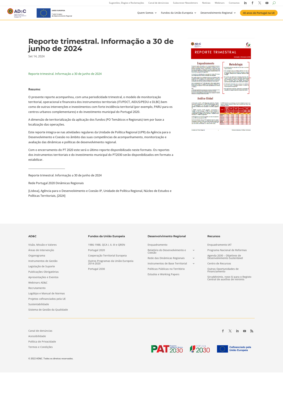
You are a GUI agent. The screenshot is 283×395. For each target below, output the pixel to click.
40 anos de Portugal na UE (259, 13)
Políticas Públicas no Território (166, 269)
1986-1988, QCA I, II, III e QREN (106, 244)
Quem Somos (145, 12)
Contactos (234, 2)
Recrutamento (36, 288)
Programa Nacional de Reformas (227, 250)
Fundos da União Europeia (177, 12)
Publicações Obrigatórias (43, 272)
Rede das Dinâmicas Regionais (166, 258)
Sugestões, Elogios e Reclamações (126, 2)
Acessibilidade (37, 336)
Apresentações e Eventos (43, 277)
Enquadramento (157, 244)
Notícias (206, 2)
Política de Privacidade (42, 341)
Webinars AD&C (37, 282)
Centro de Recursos (219, 263)
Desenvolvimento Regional (216, 12)
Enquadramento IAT (219, 244)
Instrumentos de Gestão (42, 261)
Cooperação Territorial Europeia (107, 255)
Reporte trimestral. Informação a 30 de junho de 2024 (65, 74)
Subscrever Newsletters (185, 2)
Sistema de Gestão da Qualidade (48, 309)
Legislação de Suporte (41, 266)
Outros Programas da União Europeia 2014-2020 (110, 262)
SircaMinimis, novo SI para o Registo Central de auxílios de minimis (229, 278)
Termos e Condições (40, 347)
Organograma (36, 255)
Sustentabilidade (38, 304)
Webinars (220, 2)
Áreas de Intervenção (41, 250)
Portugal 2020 (96, 250)
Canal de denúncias (158, 2)
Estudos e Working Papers (163, 274)
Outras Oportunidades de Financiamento (223, 270)
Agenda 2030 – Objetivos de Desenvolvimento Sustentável (225, 257)
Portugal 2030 (96, 269)
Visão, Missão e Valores (42, 244)
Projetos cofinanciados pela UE (47, 299)
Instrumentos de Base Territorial (167, 263)
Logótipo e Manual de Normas (46, 293)
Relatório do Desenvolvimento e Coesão (167, 251)
